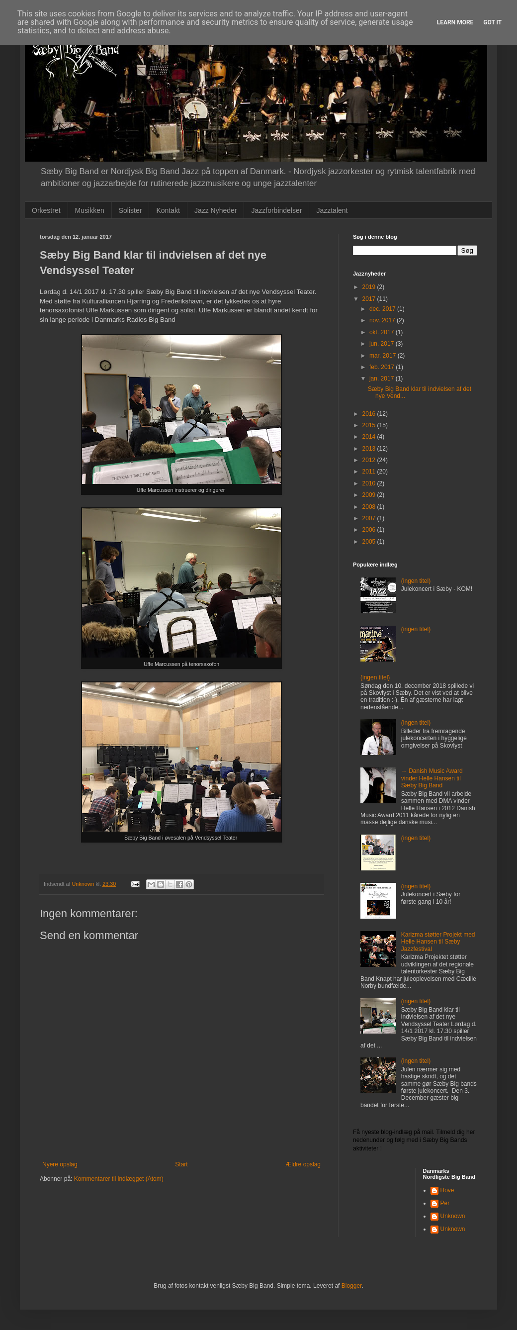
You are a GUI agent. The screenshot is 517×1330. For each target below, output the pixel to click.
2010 (369, 483)
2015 (369, 425)
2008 (369, 506)
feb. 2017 (382, 367)
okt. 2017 (382, 332)
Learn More (455, 22)
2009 (369, 494)
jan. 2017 (382, 378)
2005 (369, 541)
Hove (447, 1190)
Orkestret (46, 210)
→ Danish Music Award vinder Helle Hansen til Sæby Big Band (432, 778)
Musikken (89, 210)
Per (445, 1203)
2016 (369, 413)
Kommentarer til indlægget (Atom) (119, 1178)
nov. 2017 (383, 320)
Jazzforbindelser (276, 210)
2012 (369, 460)
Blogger (352, 1285)
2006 (369, 529)
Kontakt (167, 210)
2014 (369, 436)
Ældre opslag (303, 1164)
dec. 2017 (383, 308)
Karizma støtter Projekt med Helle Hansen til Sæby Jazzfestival (438, 941)
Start (181, 1164)
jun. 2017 (382, 343)
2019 (369, 287)
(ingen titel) (416, 580)
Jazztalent (331, 210)
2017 (369, 298)
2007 (369, 518)
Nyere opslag (60, 1164)
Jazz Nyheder (215, 210)
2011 (369, 471)
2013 (369, 448)
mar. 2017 (383, 355)
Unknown (452, 1216)
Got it (492, 22)
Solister (130, 210)
